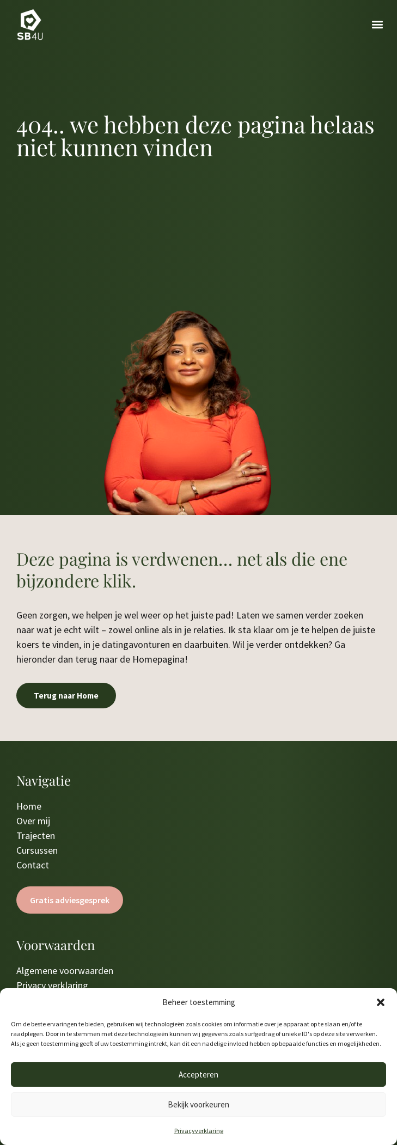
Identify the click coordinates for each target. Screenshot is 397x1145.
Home (28, 806)
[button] (380, 1002)
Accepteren (198, 1074)
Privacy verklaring (52, 985)
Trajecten (35, 835)
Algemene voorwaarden (64, 970)
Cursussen (37, 850)
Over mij (33, 821)
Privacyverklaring (198, 1130)
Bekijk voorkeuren (198, 1104)
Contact (32, 865)
